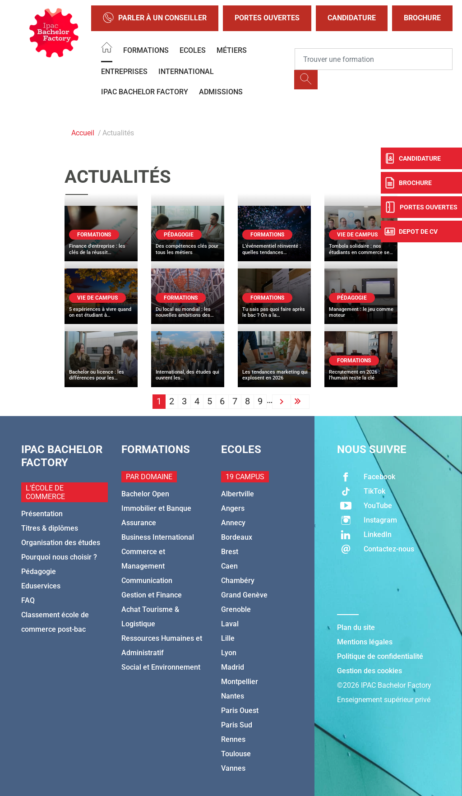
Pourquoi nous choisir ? (59, 557)
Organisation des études (60, 542)
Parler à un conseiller (155, 18)
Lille (228, 638)
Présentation (42, 513)
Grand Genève (244, 595)
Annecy (233, 522)
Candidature (352, 18)
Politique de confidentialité (380, 656)
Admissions (221, 92)
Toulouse (236, 754)
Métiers (232, 50)
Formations (146, 50)
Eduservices (40, 586)
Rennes (233, 739)
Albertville (237, 494)
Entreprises (124, 71)
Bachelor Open (145, 494)
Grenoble (236, 609)
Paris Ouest (240, 710)
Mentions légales (365, 642)
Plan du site (356, 627)
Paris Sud (236, 725)
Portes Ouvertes (267, 18)
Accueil (82, 133)
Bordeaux (236, 537)
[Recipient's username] (374, 59)
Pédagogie (38, 571)
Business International (157, 537)
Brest (229, 551)
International (186, 71)
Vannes (233, 768)
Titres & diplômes (49, 528)
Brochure (422, 18)
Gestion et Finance (151, 595)
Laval (230, 624)
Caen (229, 566)
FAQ (28, 600)
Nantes (232, 696)
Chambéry (237, 580)
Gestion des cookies (369, 670)
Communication (146, 580)
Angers (233, 508)
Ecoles (193, 50)
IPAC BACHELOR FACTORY (144, 92)
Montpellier (239, 681)
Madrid (232, 667)
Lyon (228, 652)
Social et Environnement (160, 667)
